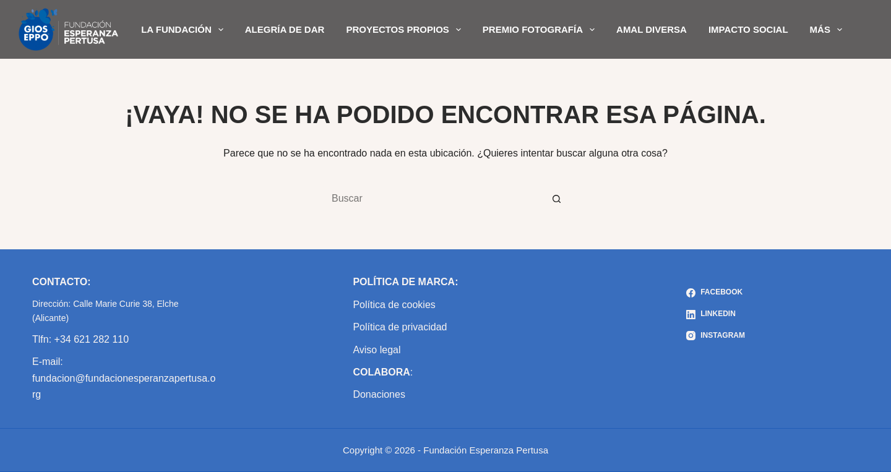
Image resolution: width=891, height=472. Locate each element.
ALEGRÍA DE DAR (285, 29)
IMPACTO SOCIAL (748, 29)
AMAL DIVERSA (651, 29)
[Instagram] (715, 336)
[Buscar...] (433, 198)
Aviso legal (376, 350)
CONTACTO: (61, 282)
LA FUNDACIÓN (184, 29)
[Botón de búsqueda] (556, 198)
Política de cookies (394, 304)
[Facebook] (715, 292)
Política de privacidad (400, 327)
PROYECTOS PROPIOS (405, 29)
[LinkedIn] (715, 314)
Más (828, 29)
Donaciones (379, 394)
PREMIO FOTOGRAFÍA (541, 29)
